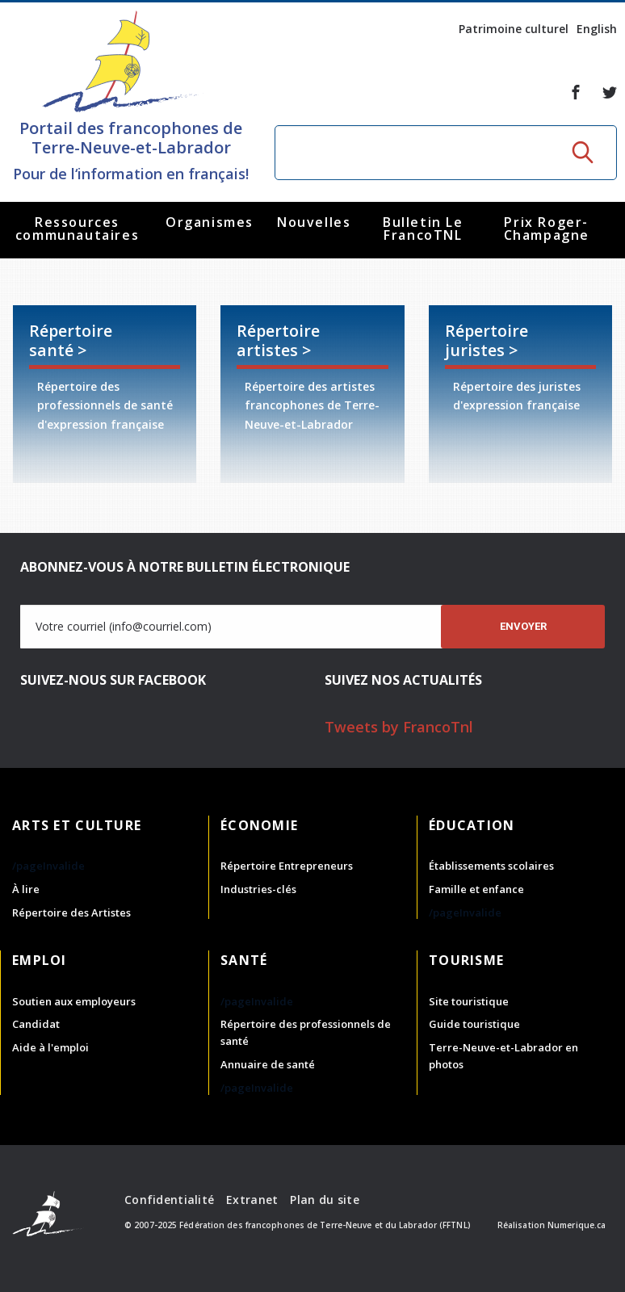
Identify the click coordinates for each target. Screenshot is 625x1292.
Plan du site (324, 1199)
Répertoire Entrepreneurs (286, 865)
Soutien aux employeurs (74, 1001)
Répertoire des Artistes (71, 912)
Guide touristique (474, 1024)
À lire (26, 889)
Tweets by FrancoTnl (399, 726)
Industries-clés (258, 889)
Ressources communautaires (77, 228)
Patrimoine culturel (513, 28)
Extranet (252, 1199)
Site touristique (469, 1001)
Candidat (36, 1024)
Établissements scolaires (491, 865)
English (597, 28)
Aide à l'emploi (50, 1047)
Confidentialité (169, 1199)
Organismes (210, 222)
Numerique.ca (576, 1225)
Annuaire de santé (267, 1064)
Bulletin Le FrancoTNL (423, 228)
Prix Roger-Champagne (546, 228)
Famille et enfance (476, 889)
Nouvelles (313, 222)
